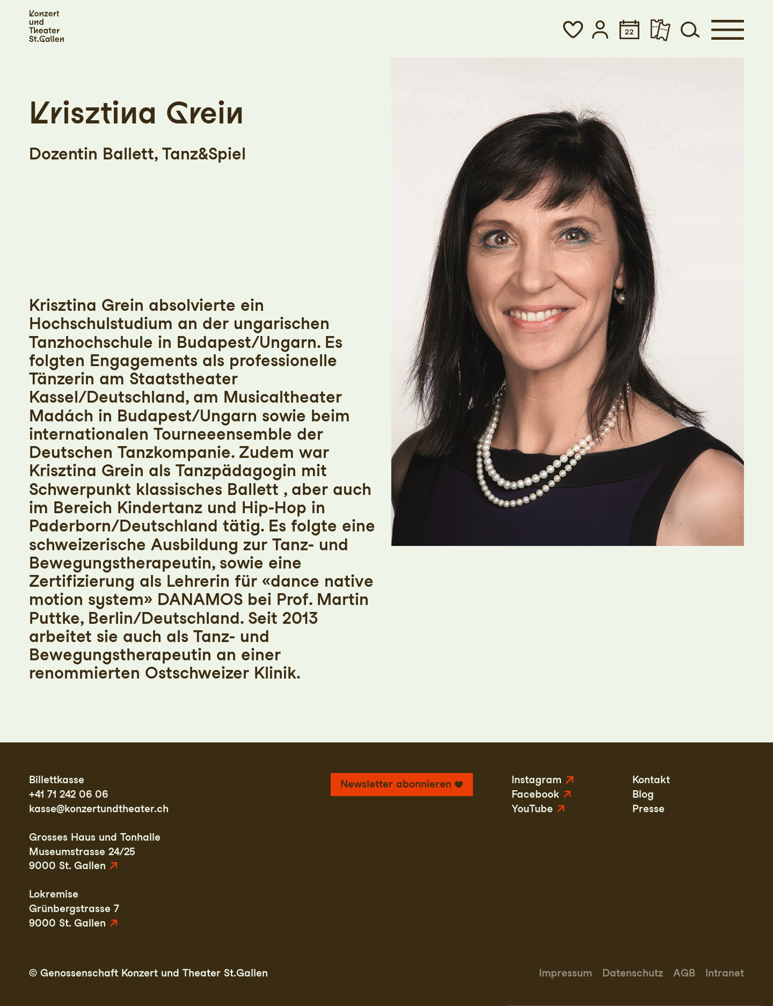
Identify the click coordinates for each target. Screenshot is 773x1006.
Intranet (724, 973)
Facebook (535, 794)
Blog (643, 794)
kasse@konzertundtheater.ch (99, 809)
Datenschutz (632, 973)
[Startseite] (46, 26)
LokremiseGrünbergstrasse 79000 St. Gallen (74, 908)
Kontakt (651, 780)
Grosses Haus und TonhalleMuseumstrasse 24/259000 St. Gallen (95, 851)
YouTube (532, 809)
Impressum (565, 973)
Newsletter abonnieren (395, 784)
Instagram (536, 780)
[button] (572, 29)
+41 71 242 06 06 (68, 794)
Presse (648, 809)
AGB (684, 973)
